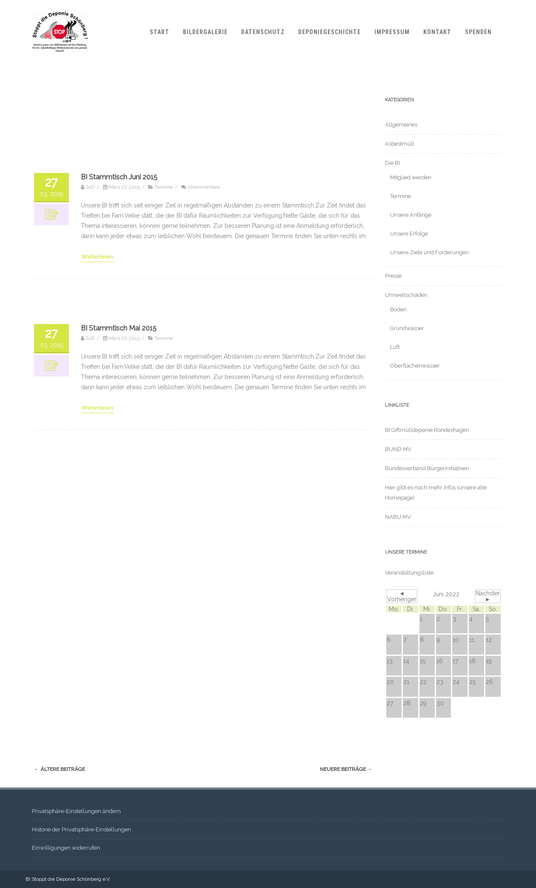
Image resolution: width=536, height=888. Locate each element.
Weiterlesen (98, 772)
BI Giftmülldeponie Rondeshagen (427, 430)
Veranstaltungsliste (409, 572)
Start (159, 32)
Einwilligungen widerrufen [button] (66, 848)
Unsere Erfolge (409, 233)
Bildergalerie (205, 32)
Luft (395, 347)
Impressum (392, 32)
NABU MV (398, 517)
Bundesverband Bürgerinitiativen (427, 468)
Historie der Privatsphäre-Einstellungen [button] (81, 829)
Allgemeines (401, 124)
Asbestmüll (399, 144)
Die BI (392, 163)
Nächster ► (488, 596)
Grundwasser (407, 328)
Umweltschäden (406, 295)
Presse (393, 276)
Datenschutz (263, 32)
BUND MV (398, 449)
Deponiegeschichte (329, 32)
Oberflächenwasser (415, 365)
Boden (398, 309)
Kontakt (437, 32)
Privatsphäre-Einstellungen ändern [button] (76, 811)
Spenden (478, 32)
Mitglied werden (410, 177)
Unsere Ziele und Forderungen (429, 252)
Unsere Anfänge (410, 215)
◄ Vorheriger (401, 596)
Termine (400, 196)
